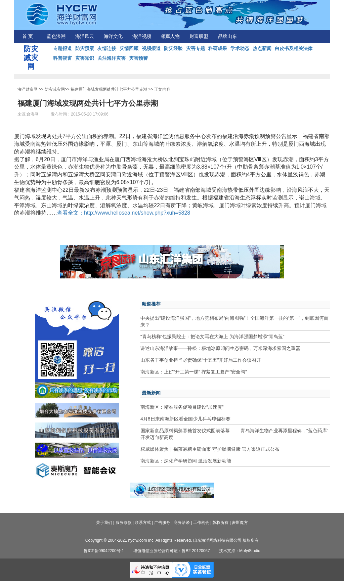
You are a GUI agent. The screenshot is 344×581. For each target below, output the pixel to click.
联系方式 (143, 522)
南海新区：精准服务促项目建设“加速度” (181, 407)
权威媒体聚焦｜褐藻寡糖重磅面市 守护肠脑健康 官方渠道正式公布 (210, 449)
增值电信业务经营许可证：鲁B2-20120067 (171, 550)
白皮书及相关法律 (293, 48)
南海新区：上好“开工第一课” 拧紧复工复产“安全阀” (193, 371)
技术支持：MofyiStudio (239, 550)
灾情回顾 (129, 48)
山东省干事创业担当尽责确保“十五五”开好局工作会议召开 (200, 360)
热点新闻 (262, 48)
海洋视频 (141, 36)
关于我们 (104, 522)
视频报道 (151, 48)
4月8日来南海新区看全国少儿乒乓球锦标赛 (185, 418)
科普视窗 (62, 58)
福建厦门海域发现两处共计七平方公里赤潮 (109, 89)
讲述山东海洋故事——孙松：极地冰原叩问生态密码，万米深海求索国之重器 (220, 348)
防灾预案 (84, 48)
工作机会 (201, 522)
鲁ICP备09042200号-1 (104, 550)
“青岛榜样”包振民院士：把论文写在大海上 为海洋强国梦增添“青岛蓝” (212, 336)
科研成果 (217, 48)
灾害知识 (84, 58)
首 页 (27, 36)
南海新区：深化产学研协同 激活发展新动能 (185, 460)
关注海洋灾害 (111, 58)
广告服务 (162, 522)
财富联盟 (198, 36)
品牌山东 (227, 36)
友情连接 (106, 48)
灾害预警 (138, 58)
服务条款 (124, 522)
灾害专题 (195, 48)
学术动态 (239, 48)
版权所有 (220, 522)
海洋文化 (113, 36)
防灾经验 (173, 48)
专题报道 (62, 48)
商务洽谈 (182, 522)
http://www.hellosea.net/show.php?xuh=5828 (137, 213)
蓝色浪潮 (56, 36)
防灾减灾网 (55, 89)
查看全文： (70, 213)
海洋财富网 (27, 89)
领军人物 (170, 36)
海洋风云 (84, 36)
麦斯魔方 (240, 522)
